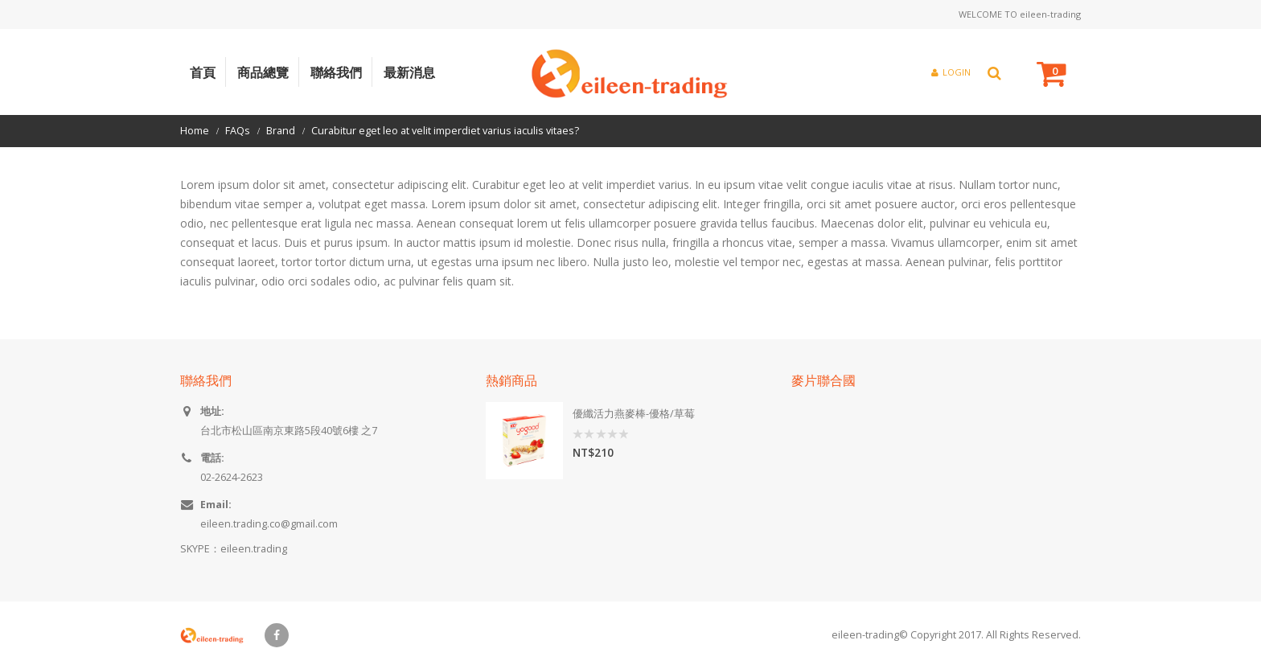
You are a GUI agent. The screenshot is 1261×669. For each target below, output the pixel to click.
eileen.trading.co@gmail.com (269, 524)
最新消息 (409, 72)
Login (951, 72)
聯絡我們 (336, 72)
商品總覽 (263, 72)
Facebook (277, 635)
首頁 (203, 72)
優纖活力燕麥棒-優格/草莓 (634, 414)
